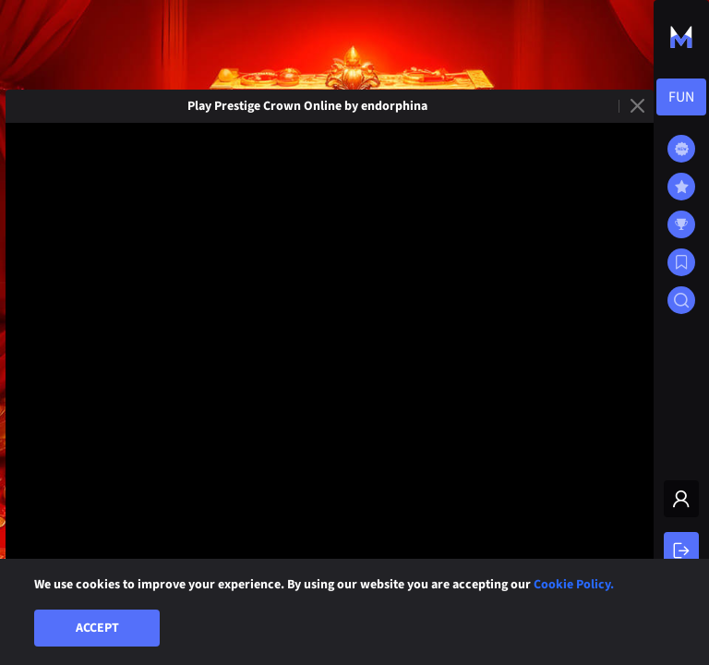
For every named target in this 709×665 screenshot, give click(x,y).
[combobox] (681, 97)
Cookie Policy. (574, 584)
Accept (97, 628)
